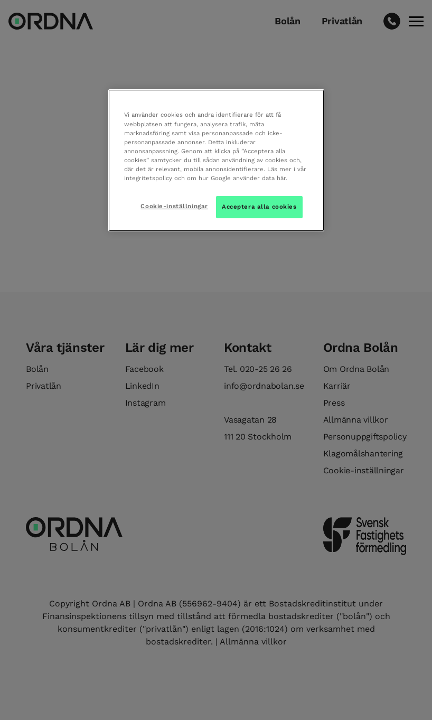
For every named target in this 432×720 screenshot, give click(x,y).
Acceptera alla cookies (259, 206)
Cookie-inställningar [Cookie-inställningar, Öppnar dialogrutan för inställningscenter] (174, 206)
